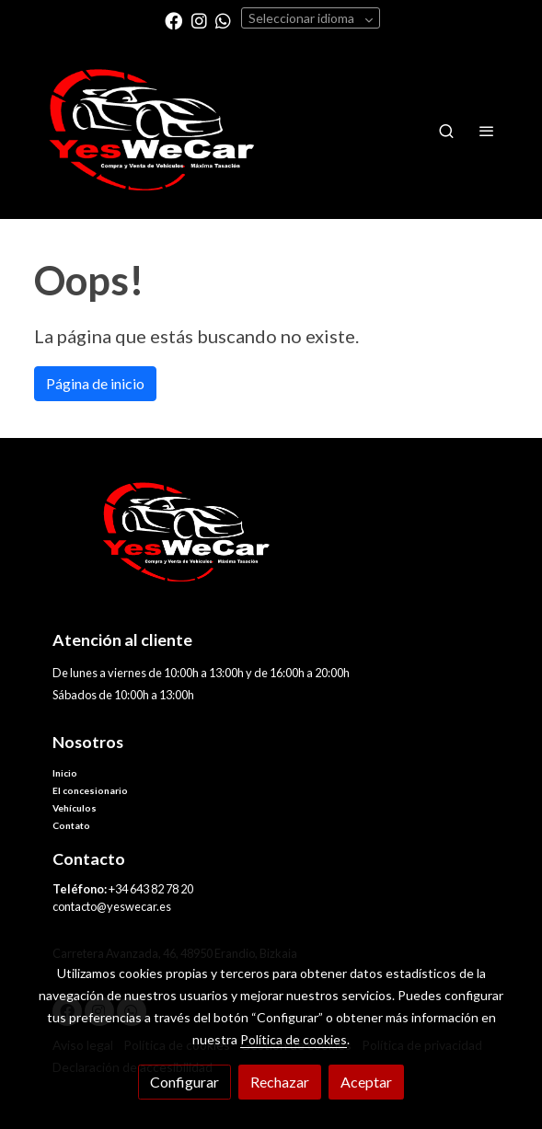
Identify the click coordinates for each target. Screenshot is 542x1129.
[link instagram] (199, 20)
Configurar (184, 1081)
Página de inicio (95, 383)
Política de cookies (293, 1039)
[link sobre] (271, 543)
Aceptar (366, 1081)
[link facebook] (173, 20)
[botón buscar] (446, 130)
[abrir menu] (486, 130)
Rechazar (279, 1081)
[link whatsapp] (223, 20)
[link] (151, 130)
